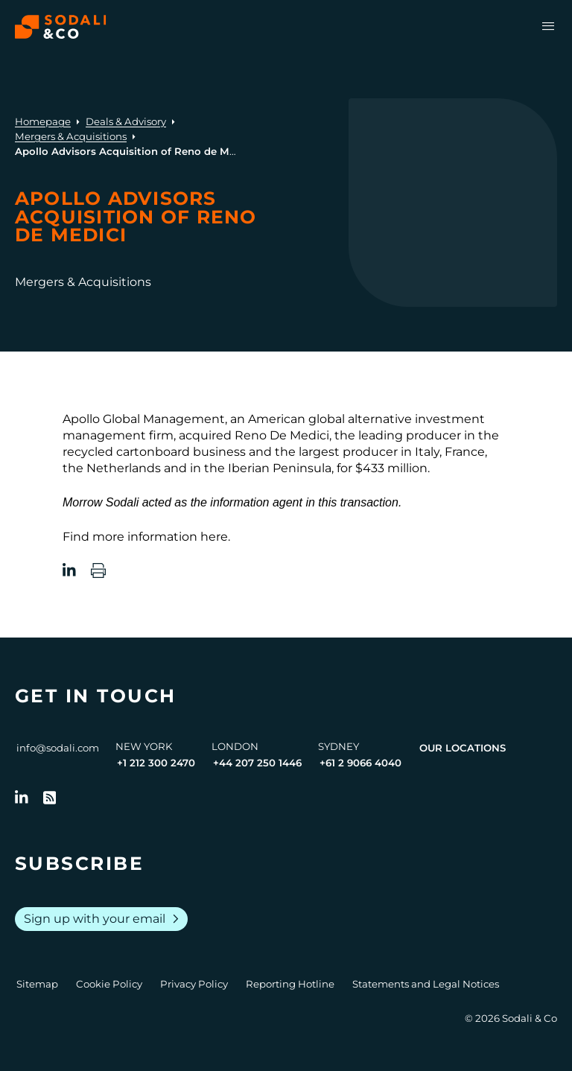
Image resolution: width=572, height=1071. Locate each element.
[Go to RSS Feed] (50, 797)
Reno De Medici (282, 435)
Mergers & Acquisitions (71, 136)
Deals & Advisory (126, 121)
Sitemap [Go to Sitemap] (37, 984)
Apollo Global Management (144, 419)
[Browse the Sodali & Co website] (61, 27)
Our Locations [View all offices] (462, 748)
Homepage (43, 121)
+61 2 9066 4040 (360, 763)
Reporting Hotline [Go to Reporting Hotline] (290, 984)
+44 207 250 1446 (257, 763)
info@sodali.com (57, 748)
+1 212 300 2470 (156, 763)
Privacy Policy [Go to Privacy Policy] (194, 984)
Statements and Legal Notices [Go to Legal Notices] (425, 984)
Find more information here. (146, 537)
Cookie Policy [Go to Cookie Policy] (109, 984)
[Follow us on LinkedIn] (21, 797)
